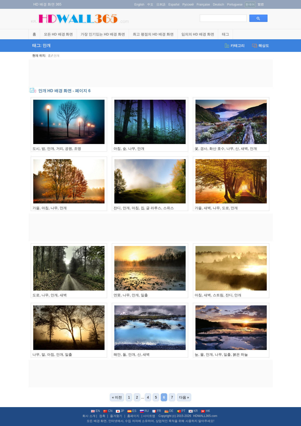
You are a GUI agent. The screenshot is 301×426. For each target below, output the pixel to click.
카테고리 (234, 46)
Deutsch (218, 4)
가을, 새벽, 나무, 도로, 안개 (216, 208)
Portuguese (234, 4)
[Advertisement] (150, 73)
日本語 (160, 4)
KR (193, 411)
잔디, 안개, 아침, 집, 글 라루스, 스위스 (144, 208)
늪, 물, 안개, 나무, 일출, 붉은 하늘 (221, 354)
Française (203, 4)
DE (169, 411)
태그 (225, 34)
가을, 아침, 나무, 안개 (49, 208)
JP (120, 411)
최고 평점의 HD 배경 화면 (153, 34)
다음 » (184, 397)
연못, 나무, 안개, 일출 (131, 295)
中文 (150, 4)
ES (131, 411)
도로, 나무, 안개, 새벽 (49, 295)
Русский (188, 4)
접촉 (102, 416)
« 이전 (117, 397)
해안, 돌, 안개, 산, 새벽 (132, 354)
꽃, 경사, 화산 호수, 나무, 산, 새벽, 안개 (226, 149)
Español (174, 4)
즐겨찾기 (116, 416)
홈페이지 (133, 416)
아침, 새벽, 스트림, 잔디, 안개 (218, 295)
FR (156, 411)
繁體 (261, 4)
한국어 (250, 4)
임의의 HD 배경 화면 (197, 34)
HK (205, 411)
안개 (56, 55)
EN (95, 411)
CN (107, 411)
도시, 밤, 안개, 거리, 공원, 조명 (56, 149)
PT (181, 411)
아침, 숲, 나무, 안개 (129, 149)
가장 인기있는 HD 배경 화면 (103, 34)
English (139, 4)
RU (144, 411)
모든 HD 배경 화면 (58, 34)
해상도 (260, 46)
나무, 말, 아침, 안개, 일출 (52, 354)
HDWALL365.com (205, 416)
